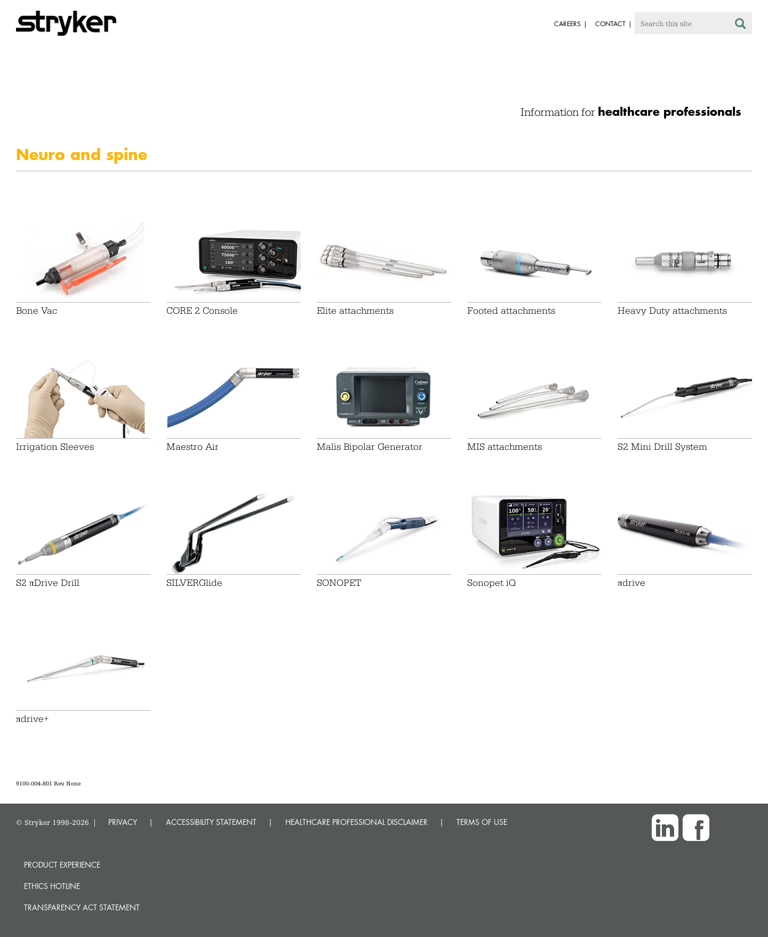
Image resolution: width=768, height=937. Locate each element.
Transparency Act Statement (82, 907)
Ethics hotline (52, 886)
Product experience (62, 865)
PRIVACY (122, 822)
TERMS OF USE (482, 822)
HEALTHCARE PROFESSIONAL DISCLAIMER (356, 822)
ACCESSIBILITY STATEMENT (211, 822)
